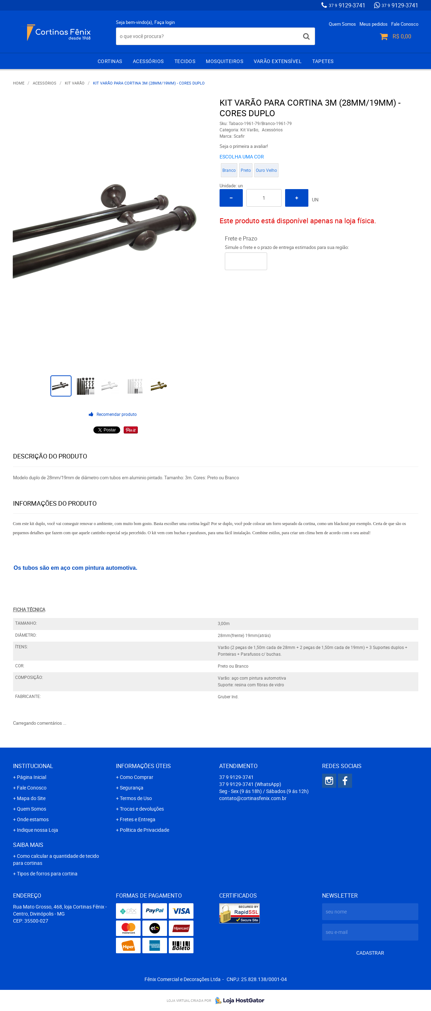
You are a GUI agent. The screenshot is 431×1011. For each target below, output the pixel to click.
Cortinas (110, 61)
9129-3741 (347, 5)
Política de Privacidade (144, 829)
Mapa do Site (31, 798)
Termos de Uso (136, 798)
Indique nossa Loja (37, 829)
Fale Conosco (404, 24)
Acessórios (148, 61)
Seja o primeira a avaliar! (244, 146)
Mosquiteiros (224, 61)
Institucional (33, 766)
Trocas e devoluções (142, 808)
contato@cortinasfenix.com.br (253, 798)
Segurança (131, 787)
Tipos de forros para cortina (47, 873)
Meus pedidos (373, 24)
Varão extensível (278, 61)
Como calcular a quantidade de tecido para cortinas (56, 859)
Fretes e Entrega (137, 819)
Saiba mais (28, 845)
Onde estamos (33, 819)
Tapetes (323, 61)
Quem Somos (342, 24)
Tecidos (185, 61)
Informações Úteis (143, 766)
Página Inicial (31, 777)
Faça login (164, 22)
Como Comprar (136, 777)
